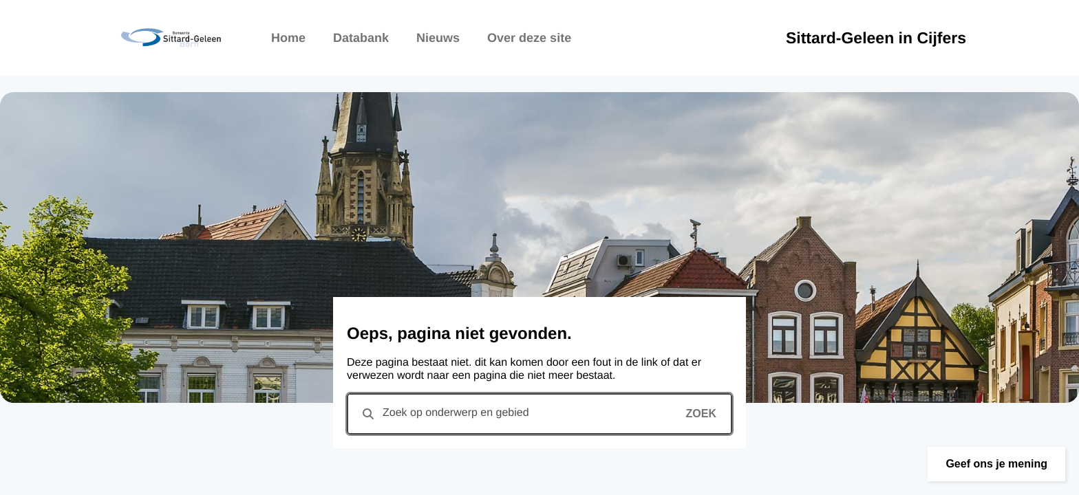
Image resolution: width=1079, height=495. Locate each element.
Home (288, 38)
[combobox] (539, 414)
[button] (996, 464)
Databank (361, 38)
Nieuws (438, 38)
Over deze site (529, 38)
